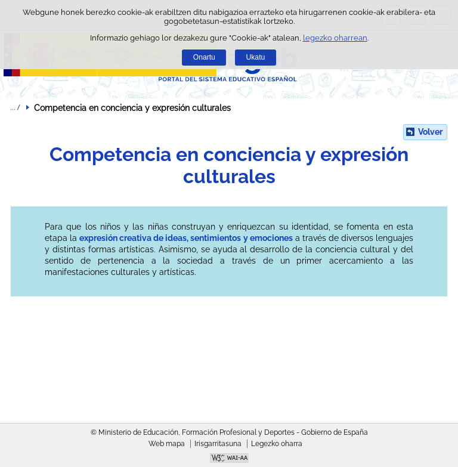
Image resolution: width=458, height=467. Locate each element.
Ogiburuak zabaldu (15, 107)
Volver (430, 132)
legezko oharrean (335, 37)
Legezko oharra (276, 444)
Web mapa (166, 444)
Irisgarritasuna (218, 444)
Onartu (204, 57)
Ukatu (255, 57)
